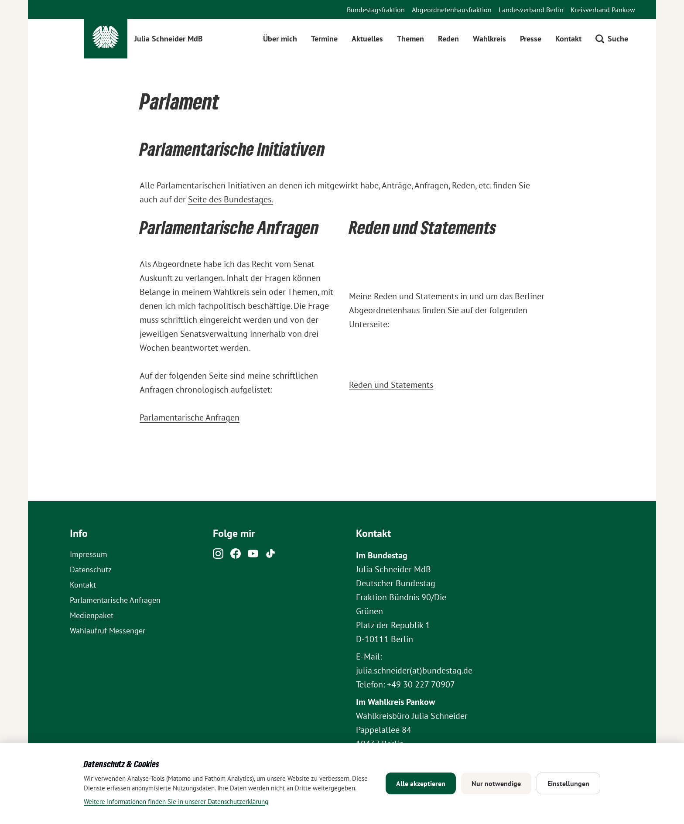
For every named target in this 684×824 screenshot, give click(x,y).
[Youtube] (253, 556)
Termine (324, 39)
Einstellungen (568, 783)
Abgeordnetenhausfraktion (452, 9)
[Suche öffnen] (612, 38)
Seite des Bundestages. (230, 199)
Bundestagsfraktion (376, 9)
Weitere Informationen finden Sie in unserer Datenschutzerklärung (176, 801)
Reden (448, 39)
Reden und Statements (391, 384)
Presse (530, 39)
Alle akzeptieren (420, 783)
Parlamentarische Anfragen (189, 417)
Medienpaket (91, 615)
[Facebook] (235, 556)
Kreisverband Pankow (603, 9)
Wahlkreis (489, 39)
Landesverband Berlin (531, 9)
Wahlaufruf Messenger (107, 631)
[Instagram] (218, 556)
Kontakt (568, 39)
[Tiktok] (270, 556)
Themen (410, 39)
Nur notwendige (496, 783)
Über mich (280, 39)
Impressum (88, 554)
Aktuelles (367, 39)
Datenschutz (91, 569)
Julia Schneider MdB (168, 39)
